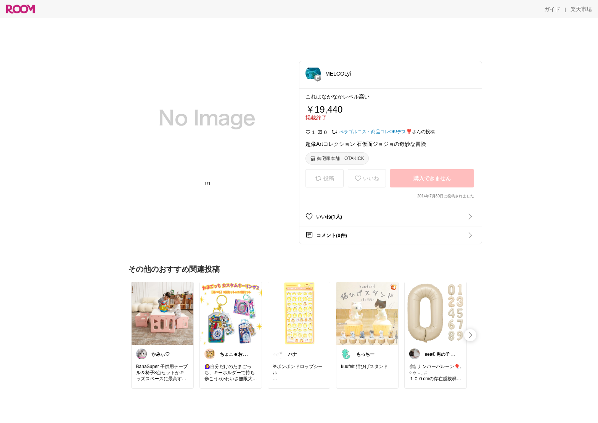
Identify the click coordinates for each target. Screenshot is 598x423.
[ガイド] (552, 9)
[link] (162, 313)
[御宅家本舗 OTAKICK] (337, 158)
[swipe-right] (470, 335)
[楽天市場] (581, 9)
